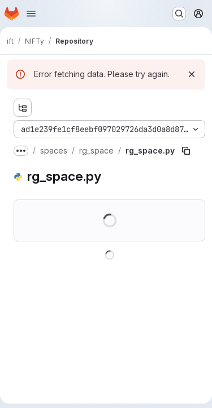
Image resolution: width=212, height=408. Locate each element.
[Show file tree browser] (23, 108)
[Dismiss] (191, 74)
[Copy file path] (186, 151)
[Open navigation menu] (31, 14)
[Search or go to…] (179, 13)
